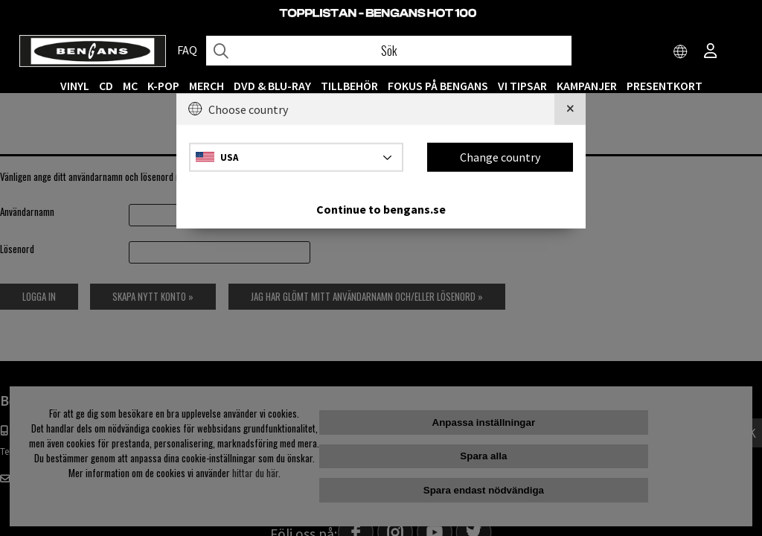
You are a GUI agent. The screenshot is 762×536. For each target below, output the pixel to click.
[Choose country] (680, 52)
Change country (500, 157)
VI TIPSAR (522, 85)
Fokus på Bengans (438, 85)
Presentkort (664, 85)
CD (106, 85)
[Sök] (389, 51)
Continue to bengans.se (381, 208)
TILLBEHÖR (349, 85)
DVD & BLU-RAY (272, 85)
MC (130, 85)
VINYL (74, 85)
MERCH (206, 85)
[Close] (570, 109)
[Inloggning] (710, 52)
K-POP (163, 85)
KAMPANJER (587, 85)
